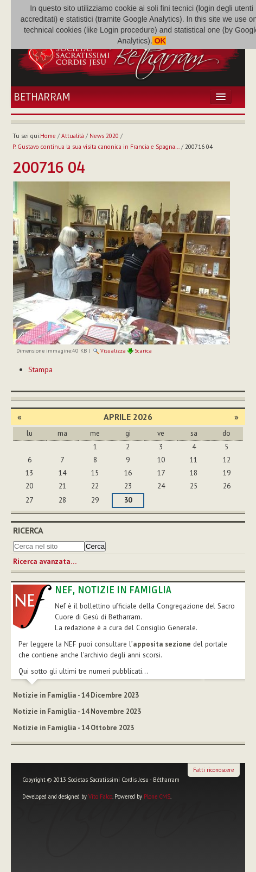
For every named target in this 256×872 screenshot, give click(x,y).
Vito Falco (100, 796)
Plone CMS (157, 796)
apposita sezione (162, 644)
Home (48, 136)
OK (159, 40)
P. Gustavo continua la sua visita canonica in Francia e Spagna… (96, 146)
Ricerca (28, 530)
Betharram (42, 97)
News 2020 (104, 136)
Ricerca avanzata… (44, 561)
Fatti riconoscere (213, 770)
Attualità (72, 136)
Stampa (40, 369)
